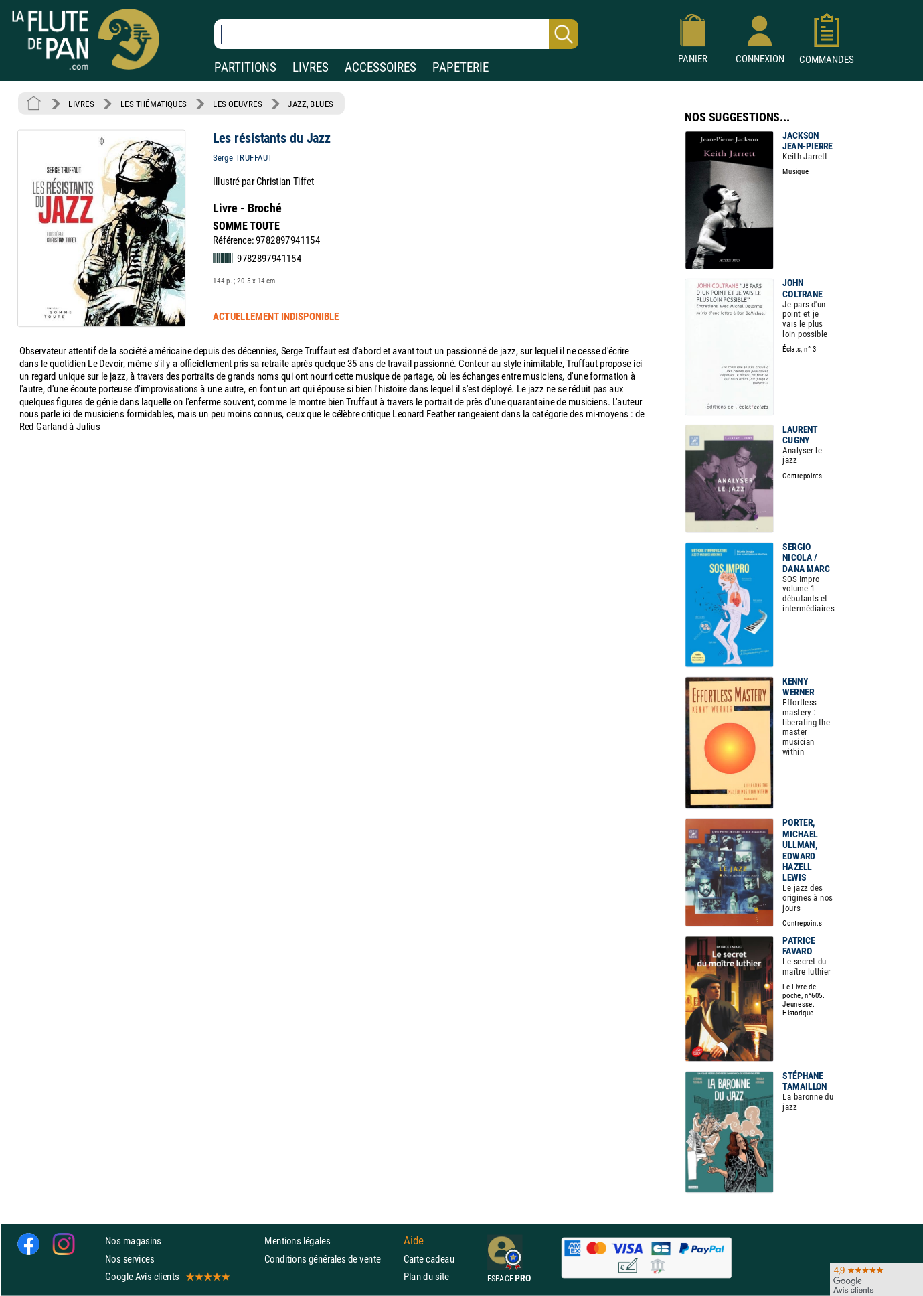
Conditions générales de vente (331, 1259)
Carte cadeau (429, 1259)
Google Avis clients (166, 1276)
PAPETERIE (460, 67)
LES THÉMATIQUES (153, 103)
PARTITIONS (245, 67)
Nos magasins (133, 1241)
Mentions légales (297, 1241)
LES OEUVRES (237, 103)
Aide (414, 1241)
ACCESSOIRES (380, 67)
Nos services (129, 1259)
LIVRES (310, 67)
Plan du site (426, 1276)
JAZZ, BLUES (310, 103)
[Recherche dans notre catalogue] (396, 34)
